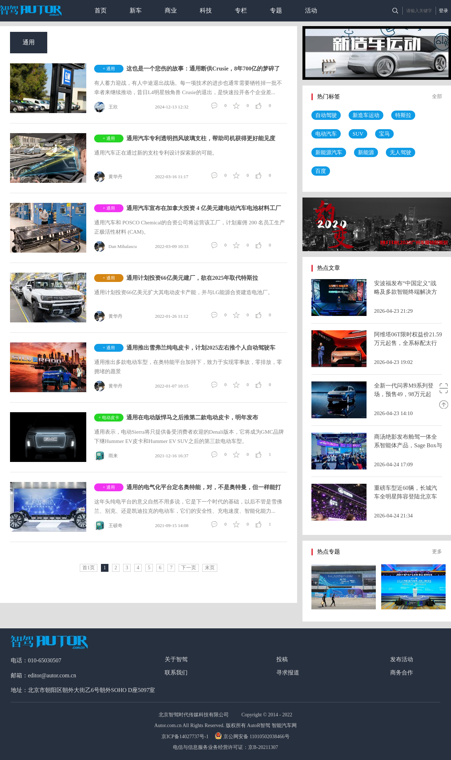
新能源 (366, 152)
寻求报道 (287, 672)
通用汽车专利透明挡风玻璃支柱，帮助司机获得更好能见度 (200, 138)
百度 (320, 171)
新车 (136, 10)
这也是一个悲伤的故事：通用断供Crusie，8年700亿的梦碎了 (203, 68)
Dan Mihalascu (115, 246)
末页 (210, 567)
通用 (29, 42)
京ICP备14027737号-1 (185, 736)
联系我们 (176, 672)
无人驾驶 (400, 152)
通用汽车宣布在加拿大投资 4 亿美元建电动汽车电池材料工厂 (203, 208)
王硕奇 (108, 525)
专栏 (241, 10)
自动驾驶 (326, 115)
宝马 (384, 134)
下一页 (188, 567)
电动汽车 (326, 134)
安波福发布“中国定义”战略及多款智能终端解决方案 (405, 291)
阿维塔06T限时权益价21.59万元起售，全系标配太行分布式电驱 (408, 343)
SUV (358, 134)
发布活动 (401, 659)
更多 (437, 551)
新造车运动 (366, 115)
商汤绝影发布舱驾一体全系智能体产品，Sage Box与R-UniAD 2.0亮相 (408, 445)
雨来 (106, 455)
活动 (311, 10)
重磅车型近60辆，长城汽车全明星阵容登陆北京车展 (405, 496)
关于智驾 (176, 659)
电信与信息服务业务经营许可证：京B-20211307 (225, 747)
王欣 (106, 107)
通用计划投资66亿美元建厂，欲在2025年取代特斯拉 (192, 278)
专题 (276, 10)
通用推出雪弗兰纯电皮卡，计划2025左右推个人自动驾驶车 (200, 348)
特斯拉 (403, 115)
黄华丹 (108, 176)
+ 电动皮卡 (108, 417)
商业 (171, 10)
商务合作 (401, 672)
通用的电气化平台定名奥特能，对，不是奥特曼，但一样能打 (203, 487)
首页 (100, 10)
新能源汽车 (328, 152)
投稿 (282, 659)
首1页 (88, 567)
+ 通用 (109, 68)
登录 (443, 10)
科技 (206, 10)
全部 (437, 96)
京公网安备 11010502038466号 (253, 736)
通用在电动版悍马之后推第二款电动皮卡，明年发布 (192, 417)
